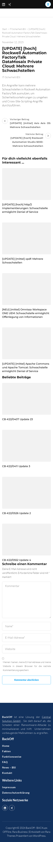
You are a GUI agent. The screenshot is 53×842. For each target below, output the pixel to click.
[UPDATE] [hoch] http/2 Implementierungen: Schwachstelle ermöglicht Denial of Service (25, 208)
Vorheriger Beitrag (26, 123)
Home (5, 745)
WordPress (39, 835)
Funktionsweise (11, 756)
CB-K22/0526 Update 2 (16, 513)
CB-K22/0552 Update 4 (16, 560)
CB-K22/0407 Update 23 (17, 419)
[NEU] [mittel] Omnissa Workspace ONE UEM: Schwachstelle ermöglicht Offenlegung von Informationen (25, 313)
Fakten (6, 751)
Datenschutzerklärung (16, 792)
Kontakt (7, 772)
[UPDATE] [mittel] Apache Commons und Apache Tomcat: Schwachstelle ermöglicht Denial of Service (25, 367)
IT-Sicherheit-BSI (11, 77)
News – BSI (9, 767)
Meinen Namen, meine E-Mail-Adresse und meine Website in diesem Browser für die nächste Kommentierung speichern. (27, 666)
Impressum (9, 787)
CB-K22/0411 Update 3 (16, 466)
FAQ (4, 762)
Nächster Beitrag (26, 140)
